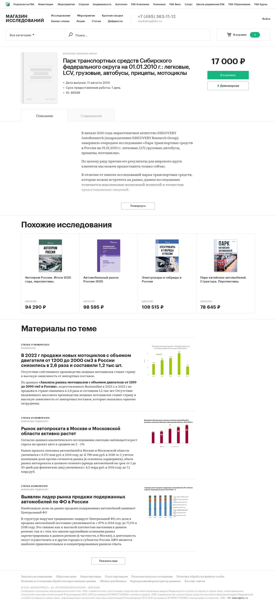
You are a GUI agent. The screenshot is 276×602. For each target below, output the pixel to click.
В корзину (228, 75)
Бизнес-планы (60, 21)
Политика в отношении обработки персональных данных (58, 581)
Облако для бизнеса (113, 581)
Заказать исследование (36, 576)
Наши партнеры (90, 576)
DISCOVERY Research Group (80, 54)
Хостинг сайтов (195, 581)
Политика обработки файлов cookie (200, 576)
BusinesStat (28, 348)
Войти (266, 19)
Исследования (60, 15)
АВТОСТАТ (31, 301)
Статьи (96, 21)
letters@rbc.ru (240, 597)
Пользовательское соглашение (152, 576)
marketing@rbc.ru (150, 21)
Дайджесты (115, 21)
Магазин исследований (25, 18)
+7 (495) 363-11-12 (157, 17)
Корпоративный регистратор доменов (155, 581)
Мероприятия (86, 15)
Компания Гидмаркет (34, 421)
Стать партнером (116, 576)
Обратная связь (66, 576)
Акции (80, 21)
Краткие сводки (112, 15)
